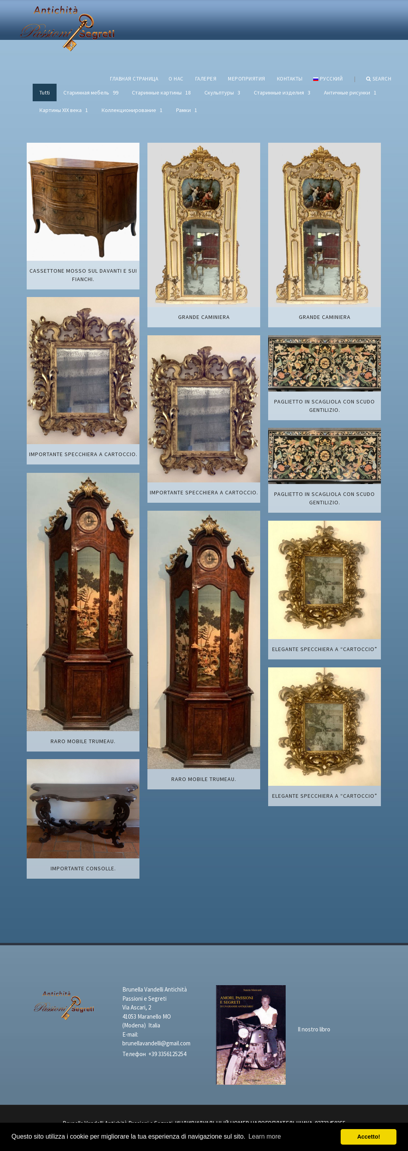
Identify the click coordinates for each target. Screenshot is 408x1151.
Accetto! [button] (368, 1136)
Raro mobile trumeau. (83, 741)
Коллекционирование (132, 110)
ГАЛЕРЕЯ (206, 78)
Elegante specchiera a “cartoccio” (324, 649)
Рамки (186, 110)
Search (379, 79)
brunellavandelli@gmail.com (156, 1043)
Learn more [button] (264, 1136)
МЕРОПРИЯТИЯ (246, 78)
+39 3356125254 (167, 1054)
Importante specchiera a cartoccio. (83, 454)
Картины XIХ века (63, 110)
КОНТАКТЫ (290, 78)
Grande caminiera (204, 317)
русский (328, 78)
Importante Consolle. (83, 868)
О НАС (176, 78)
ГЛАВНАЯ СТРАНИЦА (134, 78)
